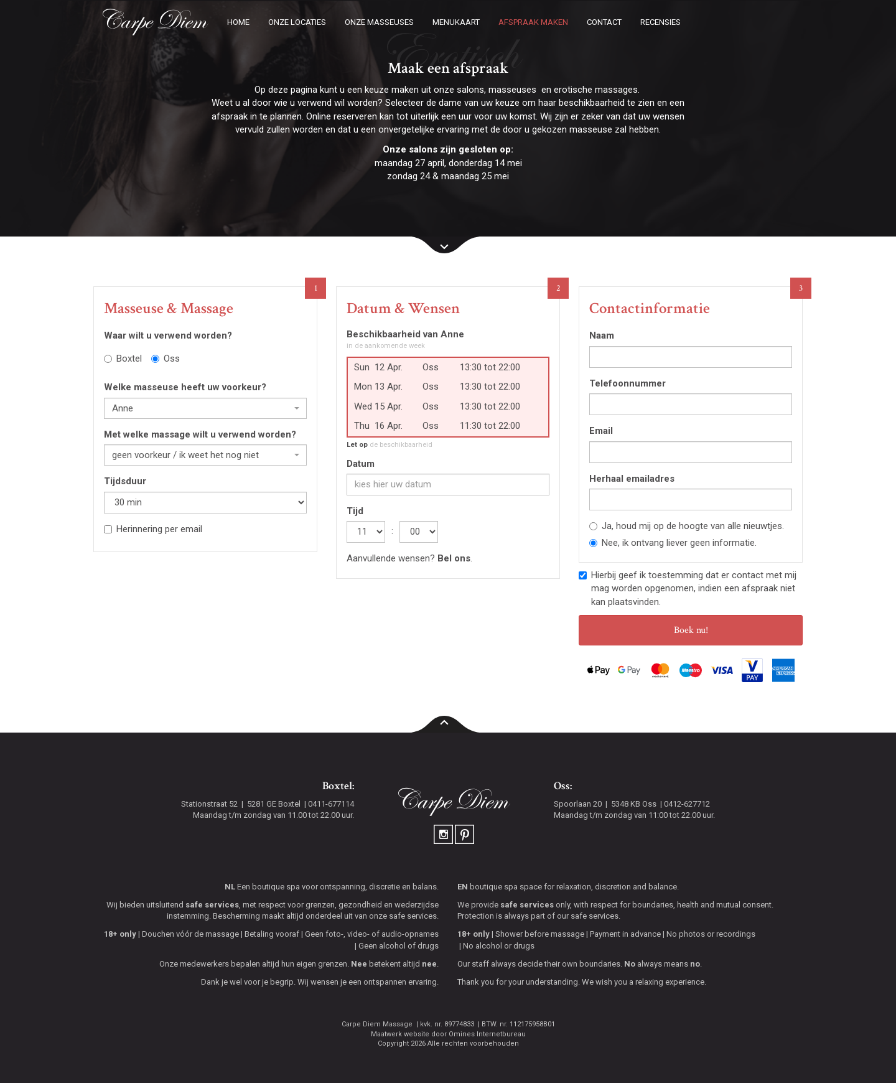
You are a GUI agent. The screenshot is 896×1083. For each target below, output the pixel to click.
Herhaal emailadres (631, 478)
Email (601, 430)
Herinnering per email (153, 529)
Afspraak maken (533, 22)
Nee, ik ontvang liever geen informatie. (673, 542)
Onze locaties (297, 22)
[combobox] (205, 408)
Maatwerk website (400, 1034)
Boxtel (123, 358)
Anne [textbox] (122, 408)
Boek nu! (691, 630)
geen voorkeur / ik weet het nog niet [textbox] (185, 455)
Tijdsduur (125, 481)
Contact (604, 22)
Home (238, 22)
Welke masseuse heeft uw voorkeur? (185, 387)
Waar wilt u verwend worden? (168, 335)
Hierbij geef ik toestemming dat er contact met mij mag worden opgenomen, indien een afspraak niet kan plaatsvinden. (687, 588)
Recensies (660, 22)
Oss (165, 358)
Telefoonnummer (627, 383)
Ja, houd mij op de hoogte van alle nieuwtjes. (686, 526)
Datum (361, 463)
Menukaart (456, 22)
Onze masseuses (379, 22)
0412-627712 (687, 804)
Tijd (355, 511)
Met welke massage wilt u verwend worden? (200, 434)
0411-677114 (331, 804)
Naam (601, 335)
